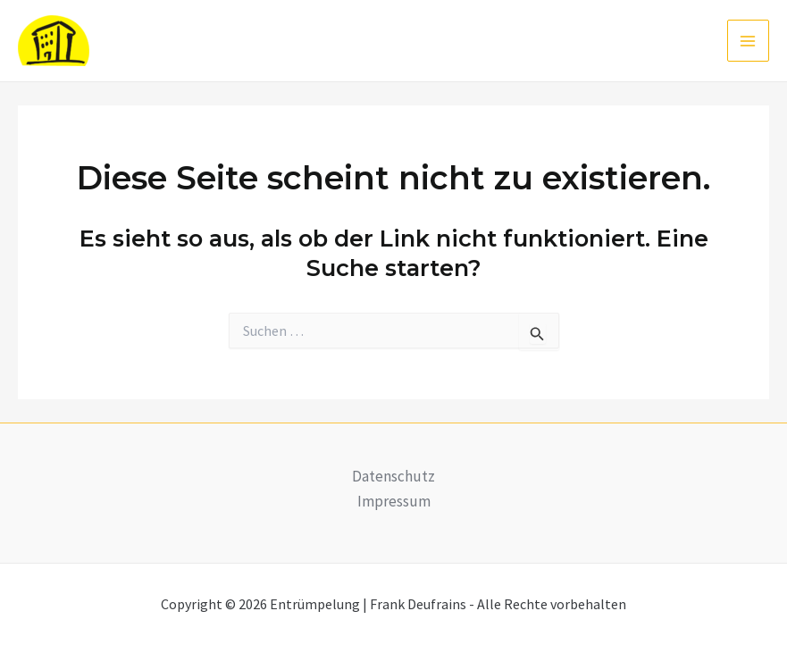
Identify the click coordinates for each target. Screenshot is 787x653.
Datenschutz (393, 476)
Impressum (394, 501)
